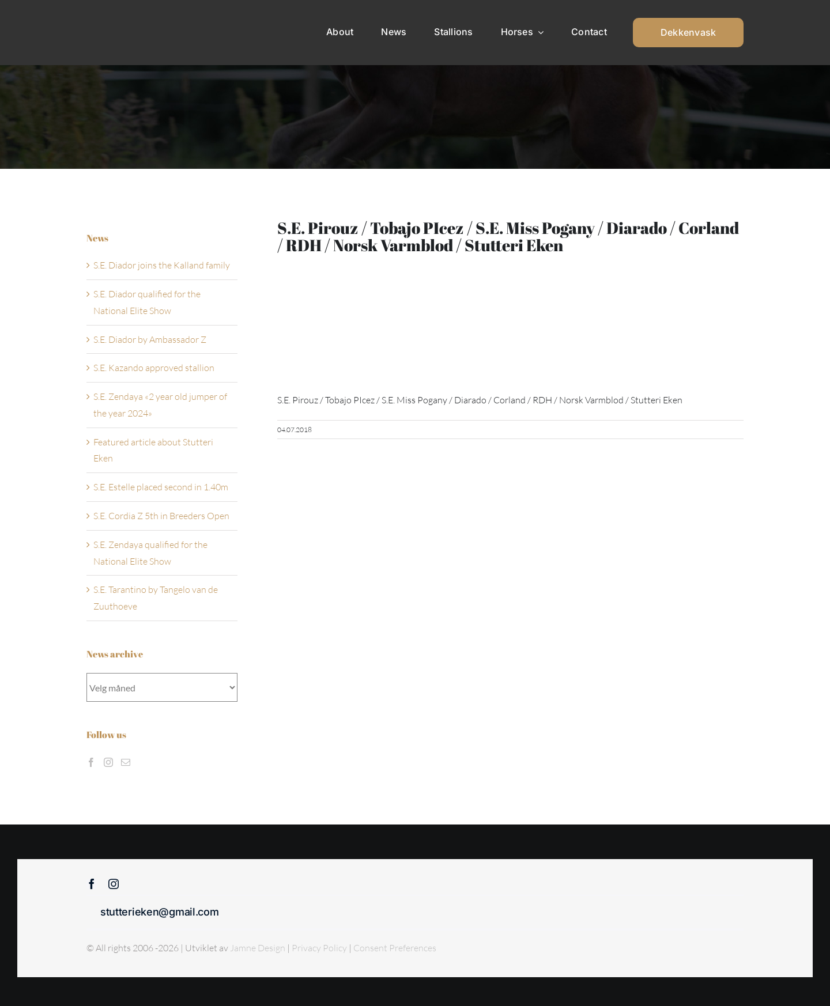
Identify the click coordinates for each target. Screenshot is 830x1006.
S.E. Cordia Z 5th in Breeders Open (161, 515)
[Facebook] (91, 762)
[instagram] (113, 884)
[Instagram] (108, 762)
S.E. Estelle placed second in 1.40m (160, 487)
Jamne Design (257, 948)
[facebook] (91, 884)
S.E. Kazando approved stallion (153, 367)
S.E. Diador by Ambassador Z (149, 339)
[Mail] (125, 762)
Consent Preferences (394, 948)
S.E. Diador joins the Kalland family (161, 265)
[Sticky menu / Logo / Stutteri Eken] (115, 17)
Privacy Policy (320, 948)
